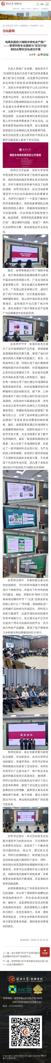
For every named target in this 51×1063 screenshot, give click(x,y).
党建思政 (24, 26)
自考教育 (44, 9)
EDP (28, 9)
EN (42, 4)
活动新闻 (34, 26)
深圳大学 (16, 9)
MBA (23, 9)
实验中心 (36, 9)
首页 (16, 26)
